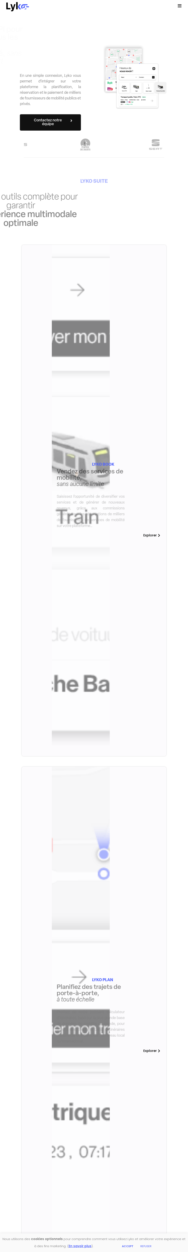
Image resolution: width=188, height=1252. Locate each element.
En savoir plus (80, 1246)
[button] (42, 122)
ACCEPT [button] (127, 1246)
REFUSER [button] (145, 1246)
